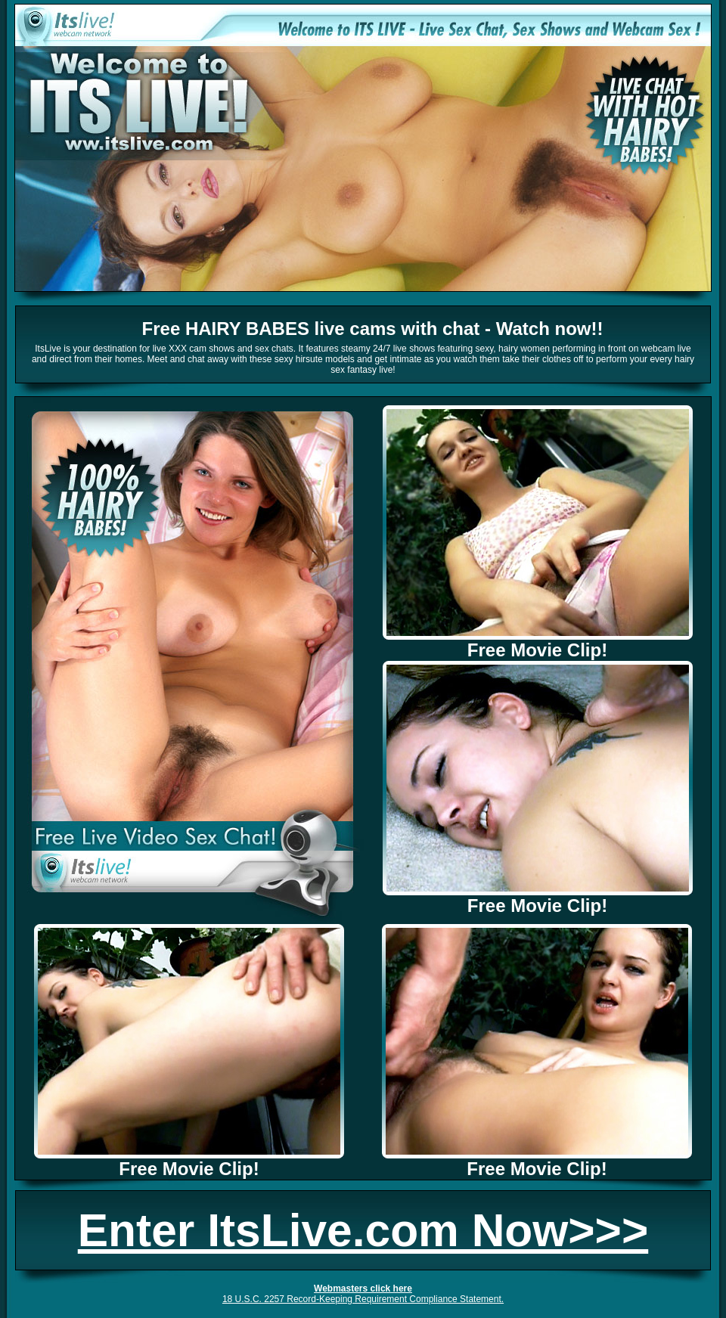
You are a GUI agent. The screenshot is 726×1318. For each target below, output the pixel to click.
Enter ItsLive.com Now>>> (363, 1230)
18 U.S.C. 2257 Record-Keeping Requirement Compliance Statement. (363, 1299)
